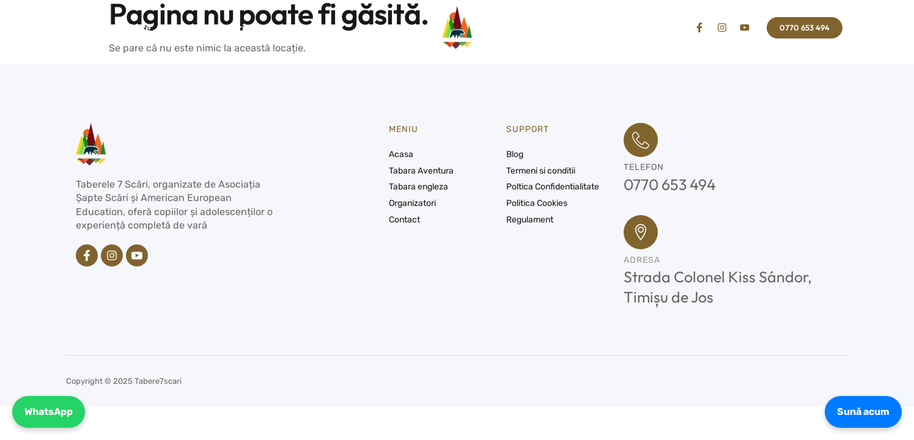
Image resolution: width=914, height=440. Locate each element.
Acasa (85, 27)
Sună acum (863, 411)
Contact (283, 27)
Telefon (644, 167)
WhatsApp (48, 411)
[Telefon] (641, 140)
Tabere (143, 27)
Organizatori (216, 27)
